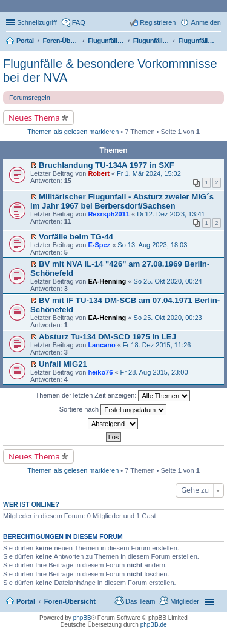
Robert (98, 173)
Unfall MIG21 (63, 364)
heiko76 (100, 372)
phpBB (82, 618)
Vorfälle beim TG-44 (76, 236)
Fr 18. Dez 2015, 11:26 (157, 345)
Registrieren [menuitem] (158, 22)
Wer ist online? (31, 504)
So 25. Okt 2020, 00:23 (168, 317)
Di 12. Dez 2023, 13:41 (171, 214)
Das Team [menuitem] (140, 601)
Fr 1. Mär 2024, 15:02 (149, 173)
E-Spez (99, 245)
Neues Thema (34, 117)
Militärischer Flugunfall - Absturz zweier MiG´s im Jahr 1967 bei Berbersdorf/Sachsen (122, 201)
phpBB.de (153, 624)
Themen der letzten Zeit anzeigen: (113, 395)
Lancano (101, 345)
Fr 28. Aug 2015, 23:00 (154, 372)
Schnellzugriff (37, 22)
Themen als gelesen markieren (73, 131)
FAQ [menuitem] (78, 22)
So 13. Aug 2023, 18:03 (152, 245)
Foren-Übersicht (70, 601)
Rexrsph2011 (109, 214)
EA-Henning (107, 281)
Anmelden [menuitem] (206, 22)
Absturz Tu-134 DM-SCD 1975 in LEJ (107, 336)
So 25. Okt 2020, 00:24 (168, 281)
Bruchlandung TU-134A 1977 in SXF (106, 165)
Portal (25, 40)
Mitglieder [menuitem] (184, 601)
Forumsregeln (29, 97)
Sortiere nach (112, 409)
